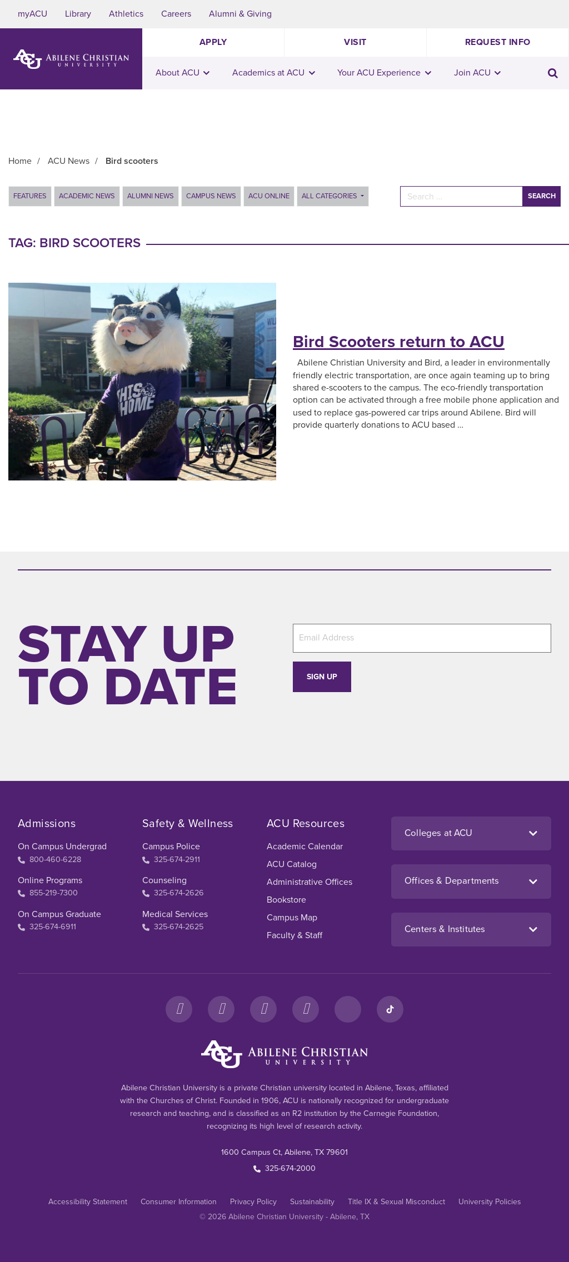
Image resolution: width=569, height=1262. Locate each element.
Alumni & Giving (240, 13)
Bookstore (286, 899)
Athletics (126, 13)
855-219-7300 (48, 893)
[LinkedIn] (348, 1009)
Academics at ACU (273, 72)
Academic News (87, 196)
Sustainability (312, 1201)
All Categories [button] (330, 196)
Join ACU (477, 72)
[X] (263, 1009)
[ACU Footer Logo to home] (284, 1054)
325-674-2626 (173, 893)
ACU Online (269, 196)
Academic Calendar (305, 846)
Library (78, 13)
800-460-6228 (49, 859)
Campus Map (292, 917)
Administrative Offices (309, 882)
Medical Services (175, 914)
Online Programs (50, 880)
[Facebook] (179, 1009)
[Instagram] (221, 1009)
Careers (176, 13)
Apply (213, 42)
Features (30, 196)
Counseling (164, 880)
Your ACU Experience (384, 72)
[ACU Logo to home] (71, 59)
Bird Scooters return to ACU (399, 342)
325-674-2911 (171, 859)
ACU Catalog (292, 864)
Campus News (211, 196)
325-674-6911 (47, 927)
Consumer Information (179, 1201)
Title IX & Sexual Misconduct (396, 1201)
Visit (355, 42)
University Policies (489, 1201)
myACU (32, 13)
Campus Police (171, 846)
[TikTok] (390, 1009)
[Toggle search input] (553, 73)
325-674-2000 (284, 1168)
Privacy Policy (253, 1201)
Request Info (498, 42)
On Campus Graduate (59, 914)
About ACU (183, 72)
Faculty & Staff (294, 935)
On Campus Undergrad (62, 846)
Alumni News (150, 196)
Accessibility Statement (87, 1201)
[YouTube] (305, 1009)
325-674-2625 (172, 927)
